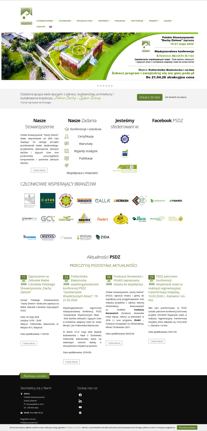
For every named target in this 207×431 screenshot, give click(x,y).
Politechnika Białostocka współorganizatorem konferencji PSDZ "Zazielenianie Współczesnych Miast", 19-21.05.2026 (81, 288)
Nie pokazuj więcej (187, 427)
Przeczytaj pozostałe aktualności (103, 265)
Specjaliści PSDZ (84, 21)
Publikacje (120, 21)
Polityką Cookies (74, 427)
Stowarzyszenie (44, 21)
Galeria (167, 21)
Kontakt (41, 26)
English (51, 27)
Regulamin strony (28, 419)
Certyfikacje (137, 21)
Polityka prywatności (29, 422)
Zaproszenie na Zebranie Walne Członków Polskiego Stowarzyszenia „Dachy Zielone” (37, 284)
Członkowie (65, 21)
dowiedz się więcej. (178, 97)
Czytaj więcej (39, 170)
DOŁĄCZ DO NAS (149, 97)
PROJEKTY (153, 21)
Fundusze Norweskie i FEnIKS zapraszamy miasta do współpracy (128, 280)
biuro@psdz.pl (36, 412)
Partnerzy (103, 21)
